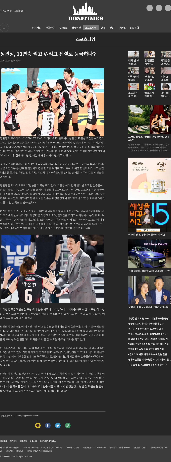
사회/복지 (50, 27)
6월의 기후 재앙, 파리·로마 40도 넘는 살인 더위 (148, 354)
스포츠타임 (90, 27)
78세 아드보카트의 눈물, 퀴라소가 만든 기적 (148, 344)
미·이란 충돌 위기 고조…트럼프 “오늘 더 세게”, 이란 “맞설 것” (148, 339)
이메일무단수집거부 (47, 441)
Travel (122, 27)
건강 (112, 27)
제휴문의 (19, 11)
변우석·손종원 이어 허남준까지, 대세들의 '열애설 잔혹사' (149, 359)
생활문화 (134, 27)
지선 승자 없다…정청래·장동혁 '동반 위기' (147, 365)
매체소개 (3, 441)
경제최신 (76, 27)
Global (63, 27)
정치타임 (36, 27)
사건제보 (4, 11)
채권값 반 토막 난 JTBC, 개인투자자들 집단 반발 (149, 318)
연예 (103, 27)
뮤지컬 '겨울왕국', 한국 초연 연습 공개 (145, 329)
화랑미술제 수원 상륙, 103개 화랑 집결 (146, 349)
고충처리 (33, 441)
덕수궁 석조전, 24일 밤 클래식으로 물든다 (147, 334)
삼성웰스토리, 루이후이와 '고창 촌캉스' (146, 324)
